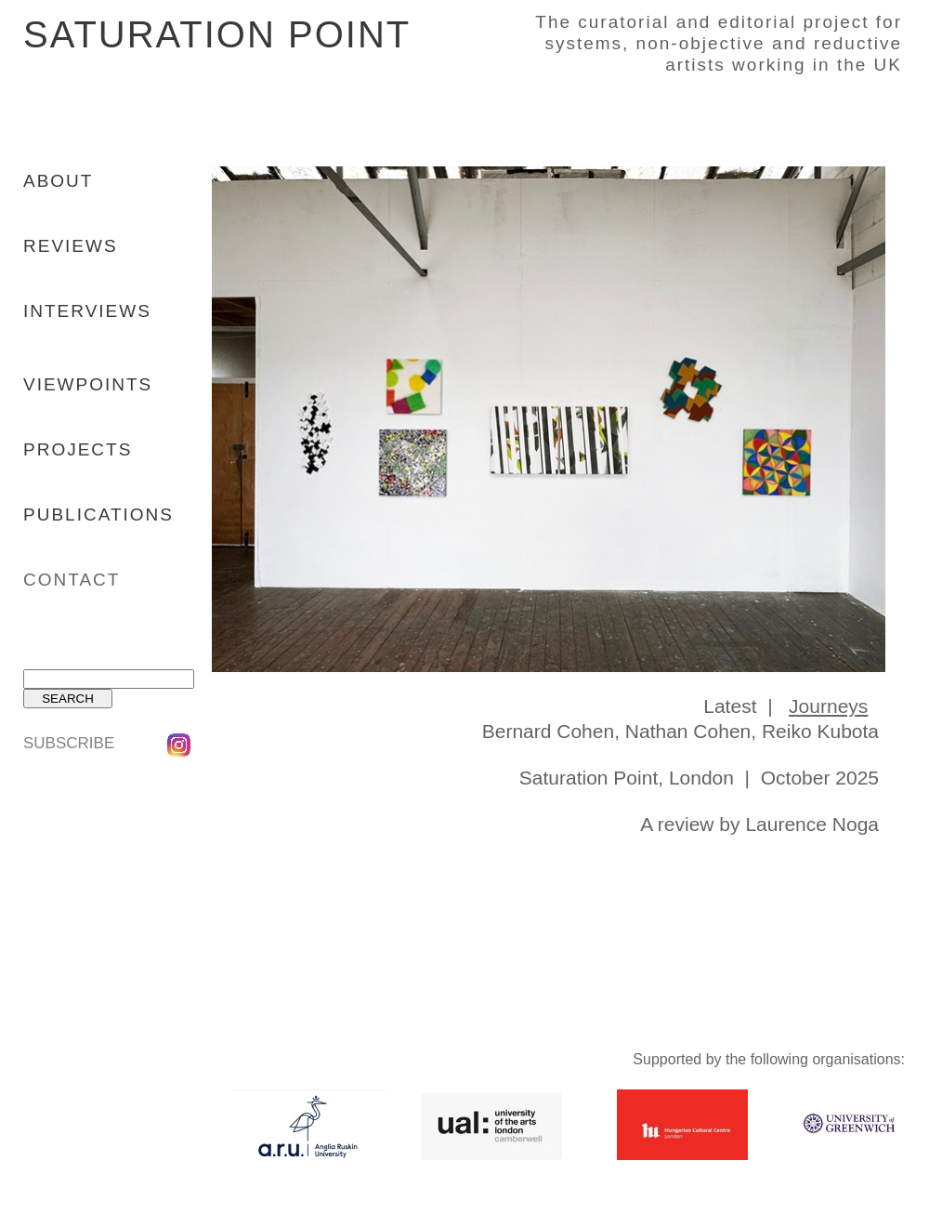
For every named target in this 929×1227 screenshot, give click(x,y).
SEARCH (68, 699)
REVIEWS (70, 246)
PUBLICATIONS (98, 514)
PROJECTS (77, 449)
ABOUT (58, 181)
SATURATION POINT (216, 34)
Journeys (828, 706)
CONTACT (71, 579)
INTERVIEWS (87, 311)
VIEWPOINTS (87, 384)
